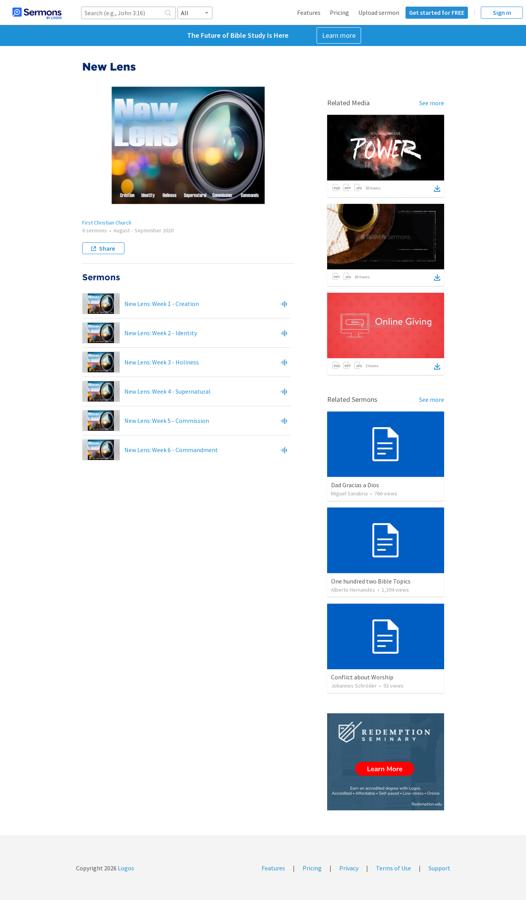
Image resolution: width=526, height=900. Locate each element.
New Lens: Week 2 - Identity (160, 333)
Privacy (348, 868)
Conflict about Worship (362, 677)
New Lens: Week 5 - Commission (166, 420)
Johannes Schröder (354, 685)
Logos (125, 868)
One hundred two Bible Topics (371, 581)
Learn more (339, 35)
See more (431, 103)
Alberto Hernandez (353, 589)
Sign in (502, 12)
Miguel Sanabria (349, 493)
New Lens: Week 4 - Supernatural (167, 391)
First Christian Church (106, 222)
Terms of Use (393, 868)
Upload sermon (378, 12)
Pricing (339, 12)
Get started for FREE (436, 12)
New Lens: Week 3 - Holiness (161, 362)
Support (439, 868)
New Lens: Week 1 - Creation (161, 304)
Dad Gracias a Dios (355, 485)
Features (309, 12)
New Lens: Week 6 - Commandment (171, 450)
